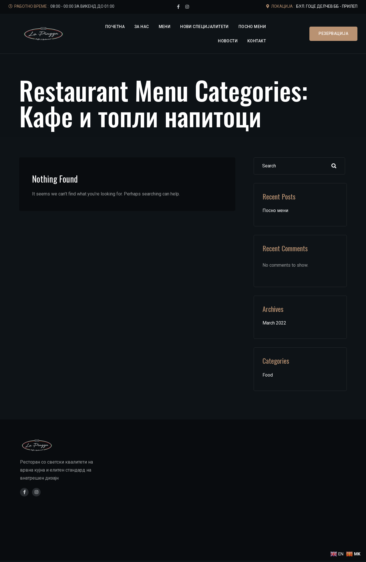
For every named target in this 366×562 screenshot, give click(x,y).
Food (267, 375)
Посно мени (252, 26)
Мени (165, 26)
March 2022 (274, 323)
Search (334, 166)
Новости (228, 41)
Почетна (115, 26)
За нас (141, 26)
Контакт (256, 41)
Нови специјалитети (204, 26)
